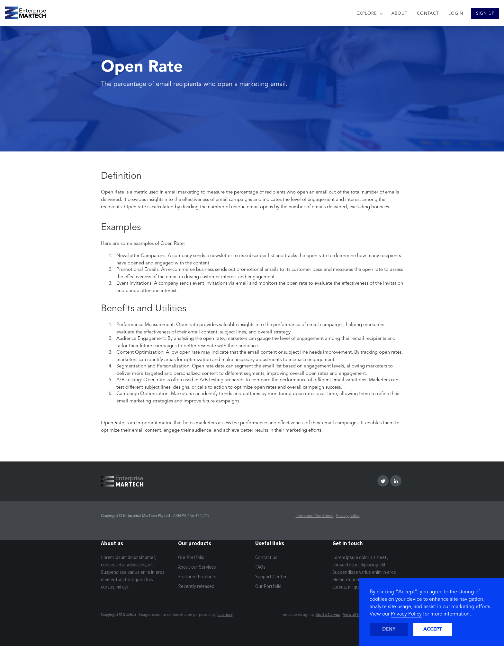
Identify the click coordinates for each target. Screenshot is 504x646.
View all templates (358, 615)
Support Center (271, 576)
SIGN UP (485, 14)
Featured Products (197, 576)
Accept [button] (432, 629)
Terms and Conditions (314, 516)
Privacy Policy (406, 614)
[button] (369, 13)
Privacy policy (348, 516)
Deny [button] (389, 629)
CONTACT (428, 14)
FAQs (260, 567)
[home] (23, 11)
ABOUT (399, 14)
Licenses (225, 615)
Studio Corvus (328, 615)
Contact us (266, 557)
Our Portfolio (191, 557)
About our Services (197, 567)
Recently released (196, 586)
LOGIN (455, 14)
